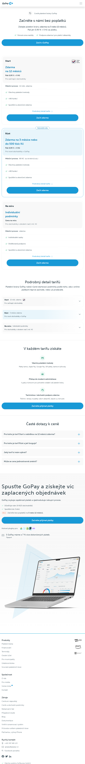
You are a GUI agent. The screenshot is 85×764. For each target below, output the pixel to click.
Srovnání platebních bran (11, 667)
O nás (4, 678)
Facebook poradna (12, 751)
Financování (6, 648)
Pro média (6, 682)
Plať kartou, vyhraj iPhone (12, 732)
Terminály (5, 652)
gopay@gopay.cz (11, 747)
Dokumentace (7, 721)
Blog (3, 717)
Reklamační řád (8, 709)
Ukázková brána (8, 663)
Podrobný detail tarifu (41, 111)
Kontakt (5, 690)
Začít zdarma (42, 118)
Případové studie (8, 713)
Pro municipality (8, 659)
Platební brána (7, 644)
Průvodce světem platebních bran (15, 728)
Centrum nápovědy (9, 701)
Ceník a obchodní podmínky (13, 705)
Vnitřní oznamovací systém (12, 724)
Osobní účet (6, 655)
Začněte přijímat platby (42, 406)
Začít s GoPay (42, 42)
